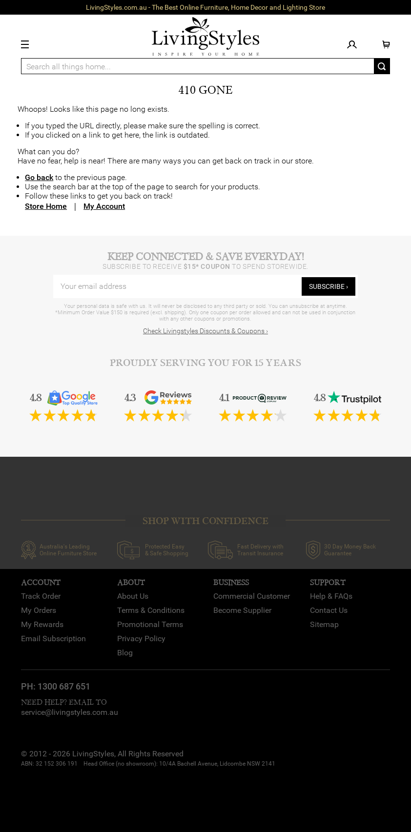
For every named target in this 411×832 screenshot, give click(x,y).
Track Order (41, 596)
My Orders (38, 610)
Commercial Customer (251, 596)
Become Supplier (242, 610)
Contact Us (329, 610)
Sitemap (324, 624)
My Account (104, 206)
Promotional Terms (150, 624)
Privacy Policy (141, 638)
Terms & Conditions (151, 610)
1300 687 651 (64, 686)
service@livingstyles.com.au (69, 712)
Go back (39, 177)
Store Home (46, 206)
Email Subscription (53, 638)
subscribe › (328, 286)
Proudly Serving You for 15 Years (205, 363)
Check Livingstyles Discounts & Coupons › (205, 331)
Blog (125, 652)
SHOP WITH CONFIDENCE (205, 521)
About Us (132, 596)
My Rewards (42, 624)
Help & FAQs (331, 596)
